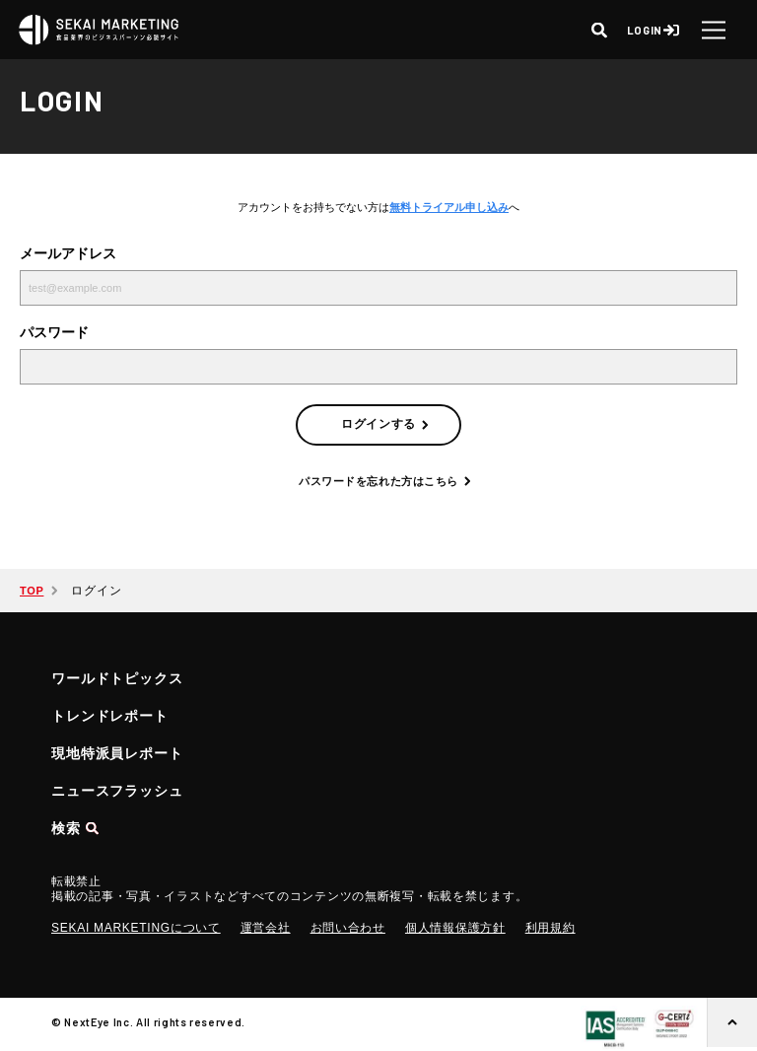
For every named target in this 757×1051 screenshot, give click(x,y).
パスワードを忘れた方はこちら (378, 481)
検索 (66, 828)
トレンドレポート (110, 716)
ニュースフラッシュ (117, 791)
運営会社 (266, 928)
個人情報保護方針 (455, 928)
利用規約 (550, 928)
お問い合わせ (347, 928)
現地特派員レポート (117, 753)
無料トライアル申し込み (449, 207)
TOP (31, 590)
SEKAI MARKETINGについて (136, 928)
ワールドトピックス (117, 678)
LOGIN (644, 30)
